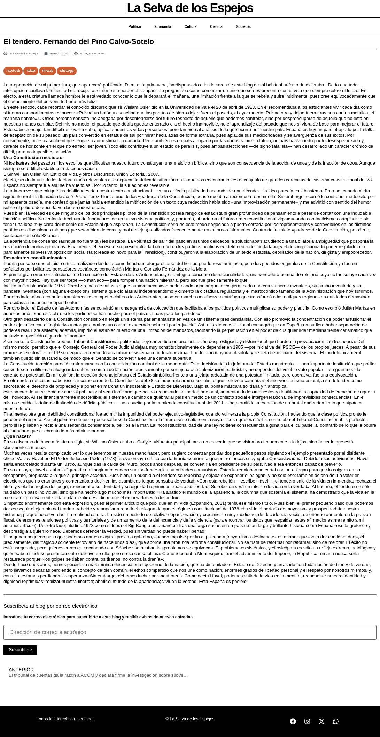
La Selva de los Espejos (190, 8)
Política (133, 27)
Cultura (191, 27)
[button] (13, 71)
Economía (162, 27)
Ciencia (217, 27)
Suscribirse (20, 649)
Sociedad (244, 27)
